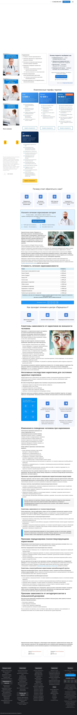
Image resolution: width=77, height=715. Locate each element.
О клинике (54, 697)
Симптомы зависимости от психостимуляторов (35, 71)
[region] (11, 142)
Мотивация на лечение (54, 684)
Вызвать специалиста (30, 128)
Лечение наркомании (38, 670)
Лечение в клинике (22, 672)
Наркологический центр (54, 680)
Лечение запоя (6, 677)
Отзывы (54, 698)
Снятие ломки (54, 678)
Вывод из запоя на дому (6, 670)
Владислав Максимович (68, 82)
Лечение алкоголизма (23, 670)
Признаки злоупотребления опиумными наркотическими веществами (33, 69)
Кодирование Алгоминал (6, 700)
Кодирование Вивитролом (7, 702)
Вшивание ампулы (7, 689)
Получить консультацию (61, 76)
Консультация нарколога (54, 672)
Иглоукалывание (22, 678)
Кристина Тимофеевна (59, 651)
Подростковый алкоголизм (22, 686)
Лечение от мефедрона (38, 698)
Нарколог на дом (54, 670)
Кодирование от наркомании (38, 682)
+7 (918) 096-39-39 (55, 1)
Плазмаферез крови (22, 679)
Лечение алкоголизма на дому (22, 674)
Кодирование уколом (6, 693)
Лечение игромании (54, 676)
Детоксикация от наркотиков (38, 679)
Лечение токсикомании (54, 683)
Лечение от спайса (38, 685)
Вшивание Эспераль (6, 695)
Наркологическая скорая (54, 681)
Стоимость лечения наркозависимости (32, 56)
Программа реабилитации (54, 691)
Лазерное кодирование (6, 691)
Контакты (54, 696)
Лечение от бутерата (38, 687)
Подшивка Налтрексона (54, 673)
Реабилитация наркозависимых (38, 672)
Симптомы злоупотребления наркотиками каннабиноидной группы (34, 78)
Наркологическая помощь (54, 694)
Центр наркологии (54, 689)
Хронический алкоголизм (22, 688)
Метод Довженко (7, 692)
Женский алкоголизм (22, 682)
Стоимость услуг (54, 700)
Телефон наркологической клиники (29, 263)
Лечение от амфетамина (38, 686)
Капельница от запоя (6, 676)
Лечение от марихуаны (38, 696)
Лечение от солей (38, 683)
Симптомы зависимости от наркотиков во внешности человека (32, 59)
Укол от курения (22, 704)
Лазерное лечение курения (22, 701)
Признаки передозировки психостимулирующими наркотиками (31, 74)
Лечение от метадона (38, 697)
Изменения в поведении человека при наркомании (32, 66)
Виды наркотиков (38, 674)
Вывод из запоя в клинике (7, 672)
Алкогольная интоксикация (22, 690)
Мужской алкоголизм (22, 684)
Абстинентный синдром (6, 678)
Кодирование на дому (7, 688)
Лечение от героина (38, 690)
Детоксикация (22, 681)
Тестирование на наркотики (38, 676)
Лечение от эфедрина (38, 700)
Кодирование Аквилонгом (7, 698)
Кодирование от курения (22, 698)
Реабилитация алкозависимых (22, 676)
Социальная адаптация (54, 674)
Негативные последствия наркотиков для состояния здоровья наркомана (32, 63)
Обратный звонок (70, 675)
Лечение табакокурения (22, 697)
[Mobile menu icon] (73, 2)
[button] (5, 142)
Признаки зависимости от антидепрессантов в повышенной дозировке (33, 81)
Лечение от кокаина (38, 693)
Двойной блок (6, 696)
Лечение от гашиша (38, 689)
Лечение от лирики (38, 694)
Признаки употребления (54, 677)
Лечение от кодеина (38, 692)
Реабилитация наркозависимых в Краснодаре (47, 565)
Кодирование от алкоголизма (6, 686)
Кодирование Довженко (22, 702)
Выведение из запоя (6, 674)
